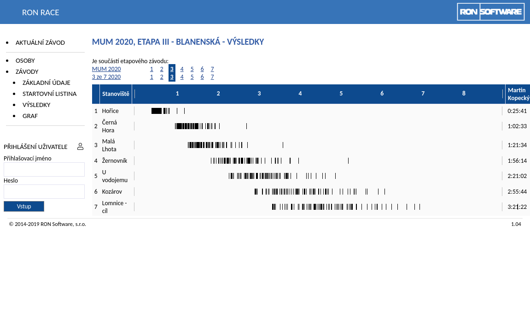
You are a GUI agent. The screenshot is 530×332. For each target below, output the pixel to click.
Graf (30, 116)
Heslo (11, 180)
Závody (27, 71)
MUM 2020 (106, 69)
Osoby (25, 60)
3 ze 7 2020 (106, 77)
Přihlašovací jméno (28, 158)
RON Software (57, 223)
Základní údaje (46, 82)
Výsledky (36, 105)
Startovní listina (50, 93)
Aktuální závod (40, 42)
